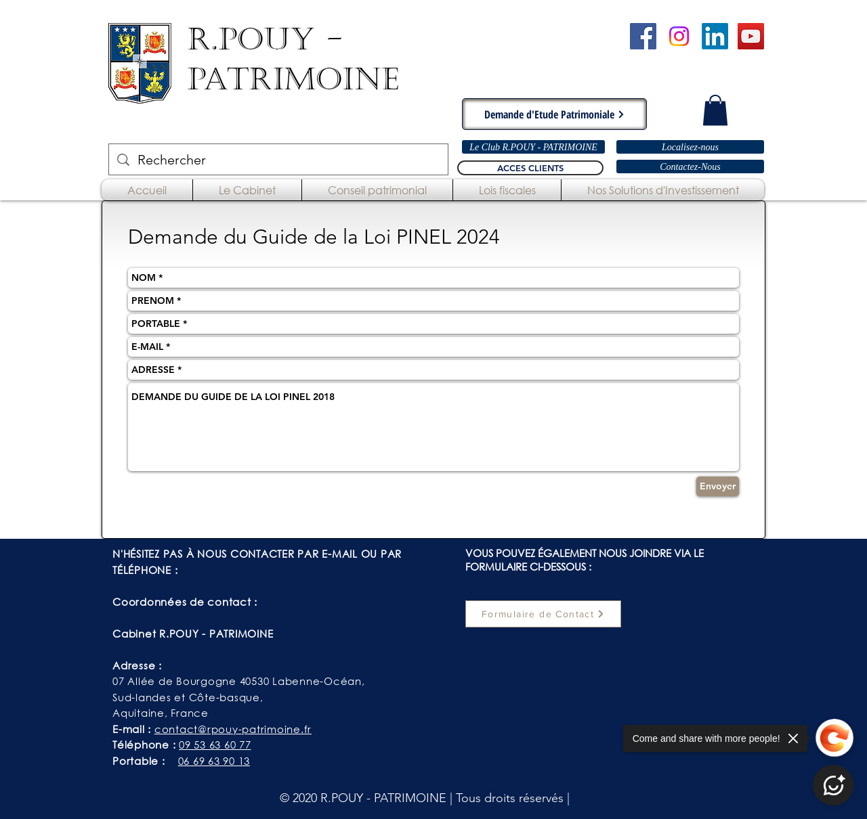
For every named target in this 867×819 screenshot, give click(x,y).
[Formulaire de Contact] (543, 613)
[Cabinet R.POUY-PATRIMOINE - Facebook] (643, 36)
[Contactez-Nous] (690, 166)
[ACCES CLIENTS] (530, 167)
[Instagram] (679, 36)
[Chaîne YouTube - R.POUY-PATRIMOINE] (751, 36)
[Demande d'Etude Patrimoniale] (554, 114)
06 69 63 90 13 (214, 761)
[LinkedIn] (715, 36)
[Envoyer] (717, 486)
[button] (715, 110)
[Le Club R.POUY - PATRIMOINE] (533, 147)
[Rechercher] (278, 159)
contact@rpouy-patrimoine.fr (233, 729)
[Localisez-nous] (690, 147)
